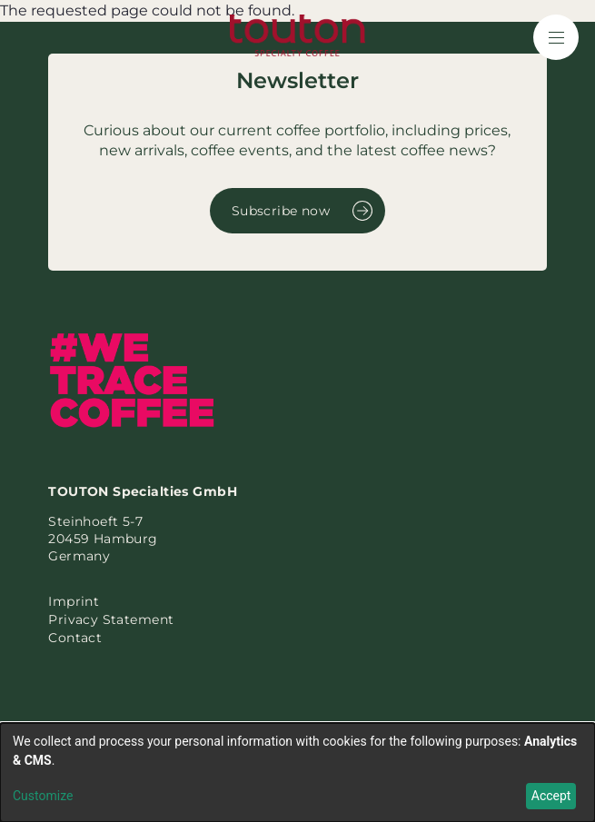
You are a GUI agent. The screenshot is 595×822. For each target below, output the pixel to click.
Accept (551, 795)
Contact (75, 637)
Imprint (73, 601)
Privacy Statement (111, 619)
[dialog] (297, 772)
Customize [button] (43, 795)
